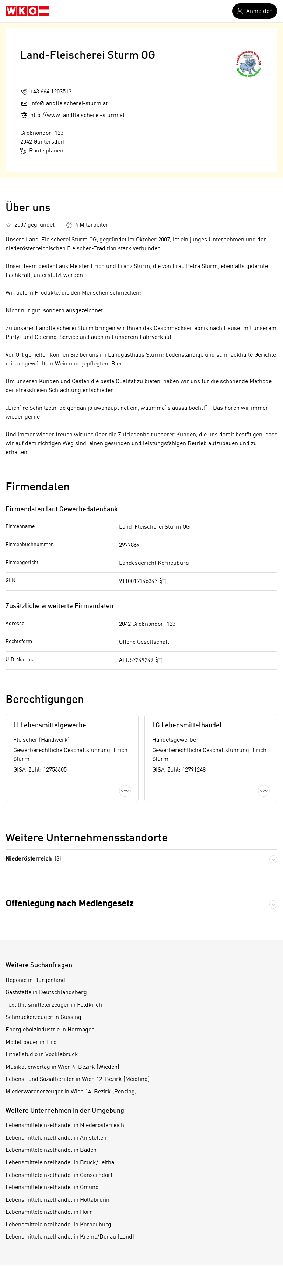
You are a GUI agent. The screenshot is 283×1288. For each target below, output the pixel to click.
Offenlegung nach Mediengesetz (69, 904)
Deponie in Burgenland (35, 980)
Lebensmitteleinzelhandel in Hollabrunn (57, 1200)
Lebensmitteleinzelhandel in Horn (49, 1212)
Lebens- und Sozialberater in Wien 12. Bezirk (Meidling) (78, 1079)
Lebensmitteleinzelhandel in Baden (51, 1150)
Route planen (41, 150)
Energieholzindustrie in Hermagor (50, 1030)
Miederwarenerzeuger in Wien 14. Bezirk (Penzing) (71, 1092)
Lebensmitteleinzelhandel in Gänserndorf (59, 1175)
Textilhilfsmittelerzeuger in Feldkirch (54, 1005)
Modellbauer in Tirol (32, 1042)
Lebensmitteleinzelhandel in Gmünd (52, 1188)
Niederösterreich (33, 859)
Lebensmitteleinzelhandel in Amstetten (56, 1138)
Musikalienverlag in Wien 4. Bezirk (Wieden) (62, 1067)
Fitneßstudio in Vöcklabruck (42, 1055)
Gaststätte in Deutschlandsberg (46, 993)
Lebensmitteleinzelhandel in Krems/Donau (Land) (70, 1237)
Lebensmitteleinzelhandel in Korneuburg (58, 1225)
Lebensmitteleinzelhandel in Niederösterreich (65, 1126)
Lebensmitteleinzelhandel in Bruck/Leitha (60, 1163)
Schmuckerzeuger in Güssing (43, 1017)
